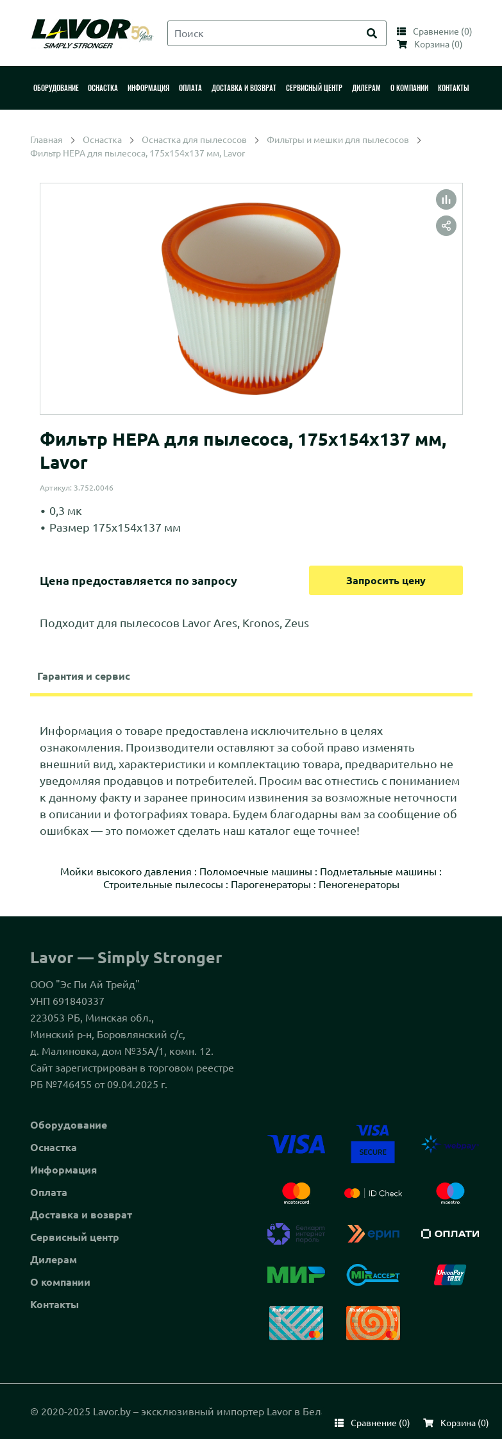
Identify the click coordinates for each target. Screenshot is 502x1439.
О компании (60, 1282)
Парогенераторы (271, 884)
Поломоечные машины (255, 871)
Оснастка (53, 1147)
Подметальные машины (378, 871)
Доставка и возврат (81, 1214)
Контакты (54, 1304)
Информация (63, 1169)
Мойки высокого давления (126, 871)
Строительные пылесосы (163, 884)
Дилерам (53, 1259)
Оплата (48, 1192)
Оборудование (68, 1125)
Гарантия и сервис (83, 676)
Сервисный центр (74, 1237)
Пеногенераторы (359, 884)
